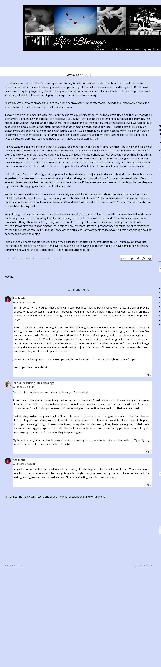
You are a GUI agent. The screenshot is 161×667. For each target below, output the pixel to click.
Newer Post (15, 565)
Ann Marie (19, 298)
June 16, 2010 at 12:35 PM (24, 464)
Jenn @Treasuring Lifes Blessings (33, 383)
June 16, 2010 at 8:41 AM (23, 387)
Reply (148, 374)
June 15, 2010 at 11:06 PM (24, 302)
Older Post (142, 565)
